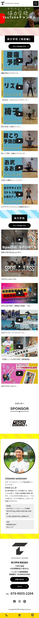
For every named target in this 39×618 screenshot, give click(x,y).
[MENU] (35, 3)
